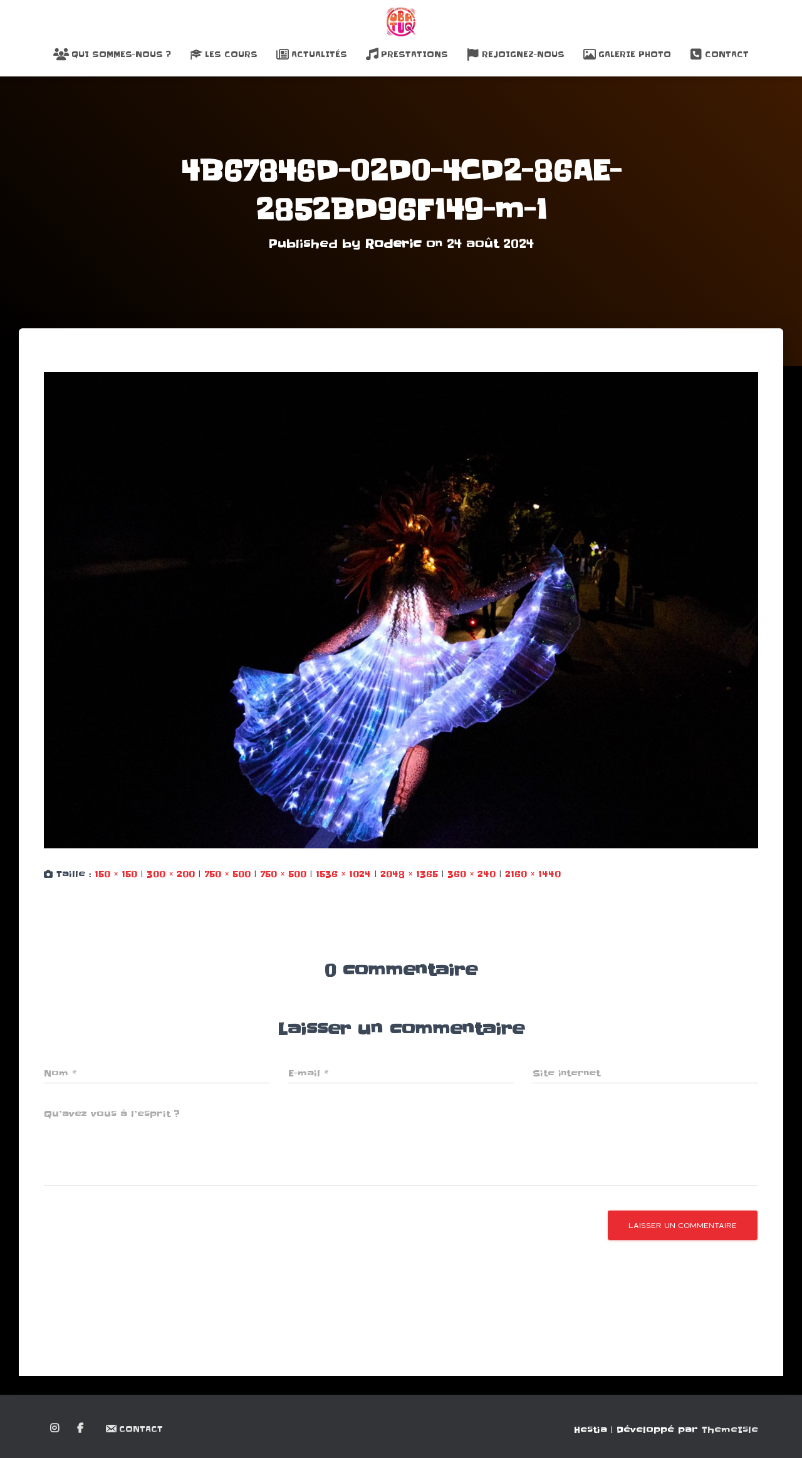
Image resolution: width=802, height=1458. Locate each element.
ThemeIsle (730, 1430)
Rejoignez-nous (516, 54)
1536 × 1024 (343, 874)
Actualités (311, 54)
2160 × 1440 (533, 874)
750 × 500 (227, 874)
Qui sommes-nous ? (112, 54)
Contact (719, 54)
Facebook (81, 1428)
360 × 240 (471, 874)
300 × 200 (171, 874)
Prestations (407, 54)
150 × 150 (116, 874)
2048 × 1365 (409, 874)
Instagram (55, 1428)
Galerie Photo (627, 54)
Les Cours (224, 54)
